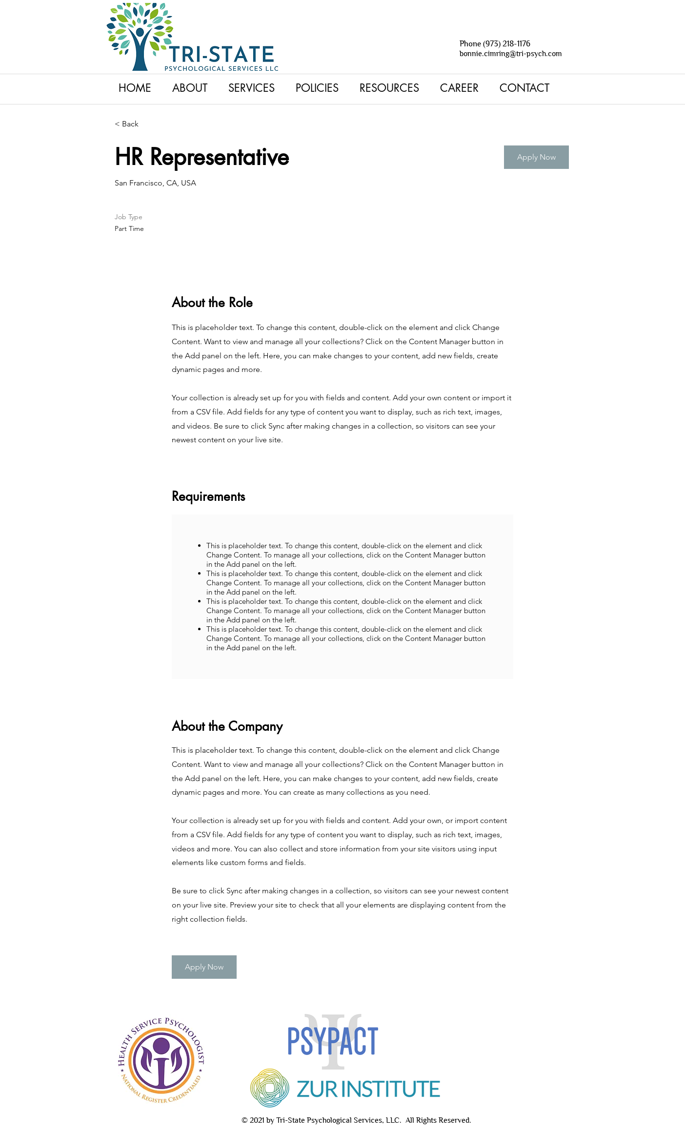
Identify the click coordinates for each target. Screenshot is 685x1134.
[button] (254, 88)
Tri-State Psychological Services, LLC (338, 1120)
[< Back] (149, 124)
